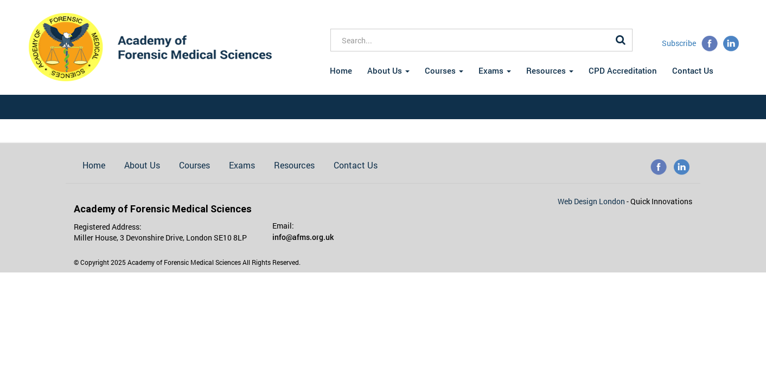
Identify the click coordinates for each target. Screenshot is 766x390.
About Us (388, 70)
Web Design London (592, 201)
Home (341, 70)
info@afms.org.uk (303, 237)
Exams (494, 70)
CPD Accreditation (623, 70)
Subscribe (679, 43)
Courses (444, 70)
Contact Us (692, 70)
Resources (549, 70)
